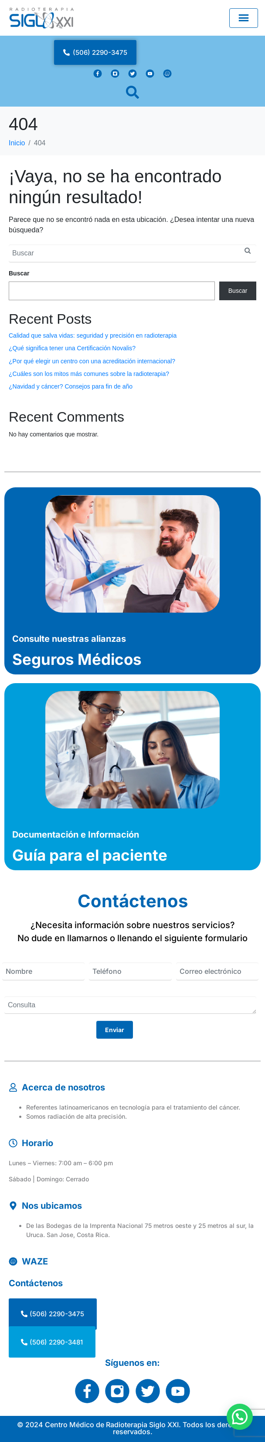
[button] (240, 1417)
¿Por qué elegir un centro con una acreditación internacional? (92, 361)
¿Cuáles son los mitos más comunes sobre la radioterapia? (89, 373)
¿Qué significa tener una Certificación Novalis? (72, 348)
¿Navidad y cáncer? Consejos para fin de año (70, 386)
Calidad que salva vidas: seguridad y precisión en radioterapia (93, 335)
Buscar (19, 273)
